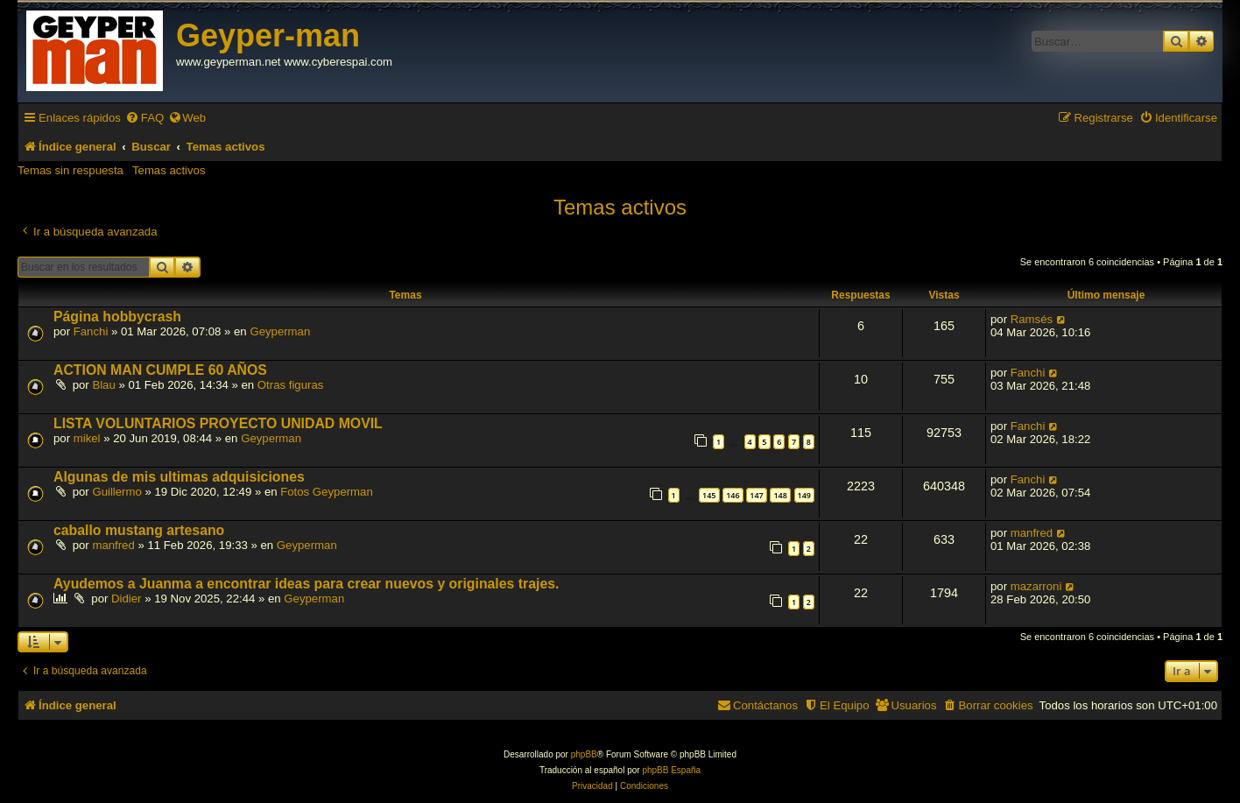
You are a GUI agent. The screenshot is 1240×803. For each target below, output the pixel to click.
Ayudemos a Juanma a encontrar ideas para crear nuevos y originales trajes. (306, 583)
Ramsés (1032, 319)
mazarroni (1036, 586)
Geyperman (280, 331)
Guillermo (116, 491)
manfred (113, 545)
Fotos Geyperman (326, 491)
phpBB (584, 754)
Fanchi (91, 331)
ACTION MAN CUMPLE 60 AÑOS (160, 370)
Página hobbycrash (117, 316)
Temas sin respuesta (70, 170)
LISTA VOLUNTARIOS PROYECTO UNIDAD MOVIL (218, 423)
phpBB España (671, 770)
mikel (87, 438)
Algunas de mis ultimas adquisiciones (179, 476)
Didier (126, 598)
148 (779, 495)
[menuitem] (144, 117)
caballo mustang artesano (138, 530)
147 (756, 495)
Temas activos (169, 170)
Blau (103, 384)
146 (732, 495)
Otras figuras (290, 384)
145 (708, 495)
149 (804, 495)
